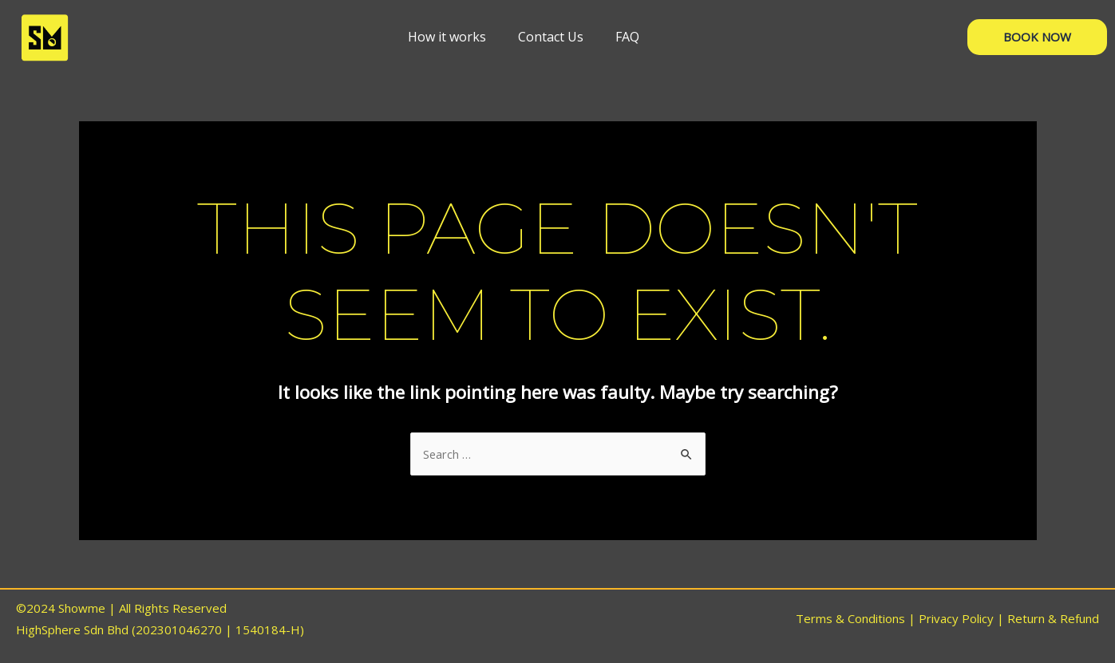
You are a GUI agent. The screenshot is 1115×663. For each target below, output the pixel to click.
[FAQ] (627, 36)
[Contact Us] (550, 36)
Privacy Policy (956, 618)
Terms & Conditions (850, 618)
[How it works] (447, 36)
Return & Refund (1053, 618)
